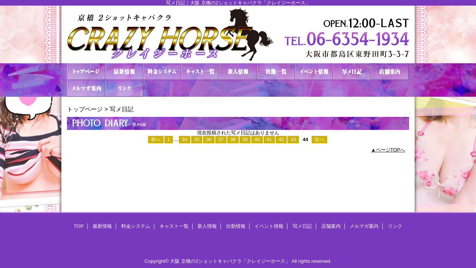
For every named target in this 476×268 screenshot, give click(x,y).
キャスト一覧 (200, 71)
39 (245, 139)
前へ (156, 139)
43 (293, 139)
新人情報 (238, 71)
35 (196, 139)
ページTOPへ (390, 150)
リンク (124, 88)
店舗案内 (390, 71)
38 (232, 139)
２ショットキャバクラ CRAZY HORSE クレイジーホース (238, 34)
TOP (86, 71)
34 (184, 139)
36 (208, 139)
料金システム (162, 71)
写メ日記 (352, 71)
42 (281, 139)
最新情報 (124, 71)
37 (220, 139)
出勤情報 (276, 71)
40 (257, 139)
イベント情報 (314, 71)
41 (269, 139)
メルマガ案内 (86, 88)
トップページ (85, 109)
